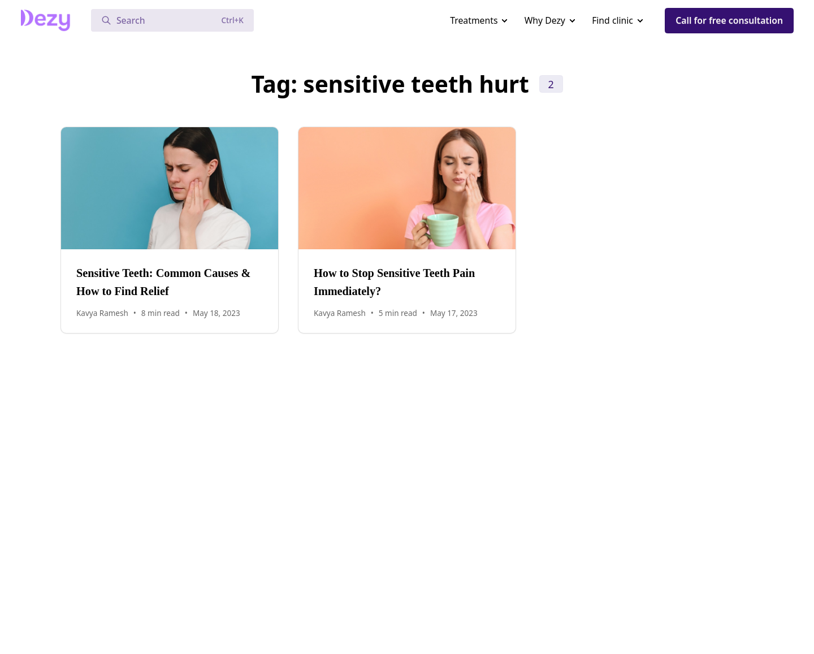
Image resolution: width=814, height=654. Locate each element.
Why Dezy (545, 20)
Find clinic (612, 20)
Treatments (473, 20)
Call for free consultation (729, 20)
